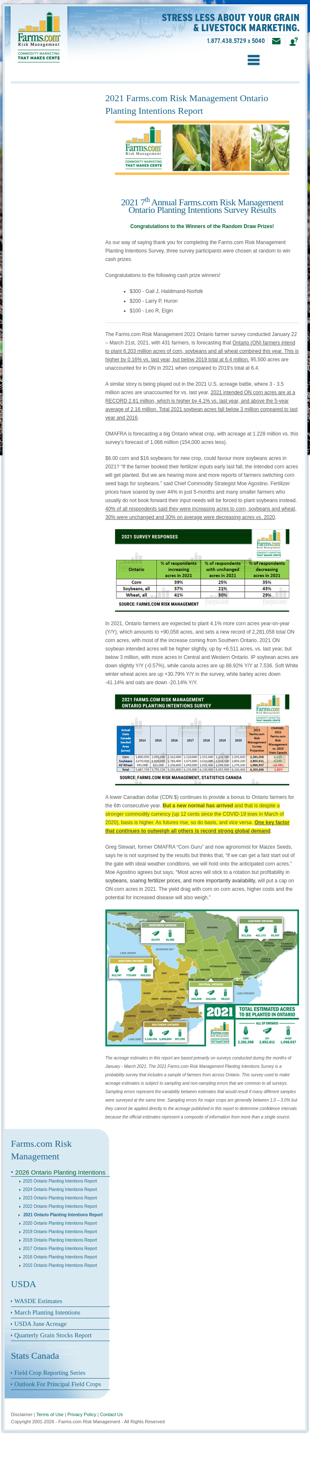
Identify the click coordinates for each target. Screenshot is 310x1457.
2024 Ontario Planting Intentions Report (58, 1189)
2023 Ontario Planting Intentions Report (58, 1198)
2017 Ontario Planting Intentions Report (58, 1248)
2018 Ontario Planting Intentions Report (58, 1240)
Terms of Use (50, 1414)
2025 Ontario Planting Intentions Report (58, 1181)
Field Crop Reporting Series (50, 1372)
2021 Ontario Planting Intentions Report (61, 1214)
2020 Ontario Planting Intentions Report (58, 1223)
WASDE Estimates (38, 1301)
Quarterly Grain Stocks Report (53, 1335)
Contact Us (111, 1414)
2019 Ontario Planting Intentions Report (58, 1231)
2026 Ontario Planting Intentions (60, 1172)
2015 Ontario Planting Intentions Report (58, 1265)
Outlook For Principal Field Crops (57, 1384)
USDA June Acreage (40, 1323)
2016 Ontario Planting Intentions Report (58, 1257)
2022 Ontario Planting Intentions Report (58, 1206)
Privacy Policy (81, 1414)
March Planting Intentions (47, 1312)
